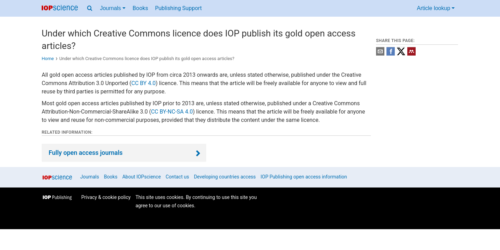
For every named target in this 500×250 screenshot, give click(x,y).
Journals (89, 177)
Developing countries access (225, 177)
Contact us (177, 177)
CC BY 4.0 (143, 83)
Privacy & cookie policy (106, 197)
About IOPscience (141, 177)
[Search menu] (89, 8)
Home (48, 58)
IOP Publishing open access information (304, 177)
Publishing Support (178, 8)
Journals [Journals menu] (112, 8)
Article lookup (436, 8)
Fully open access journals (86, 152)
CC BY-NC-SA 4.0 (172, 111)
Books (140, 8)
